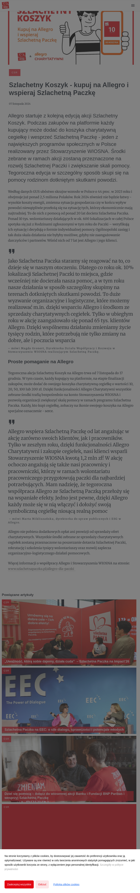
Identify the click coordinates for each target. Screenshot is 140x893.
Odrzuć (42, 884)
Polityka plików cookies (66, 884)
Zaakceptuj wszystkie (19, 884)
